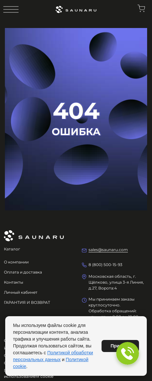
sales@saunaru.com (108, 249)
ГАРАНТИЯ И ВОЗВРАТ (27, 302)
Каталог (12, 249)
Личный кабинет (20, 292)
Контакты (13, 282)
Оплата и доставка (23, 272)
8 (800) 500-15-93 (105, 264)
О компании (16, 262)
